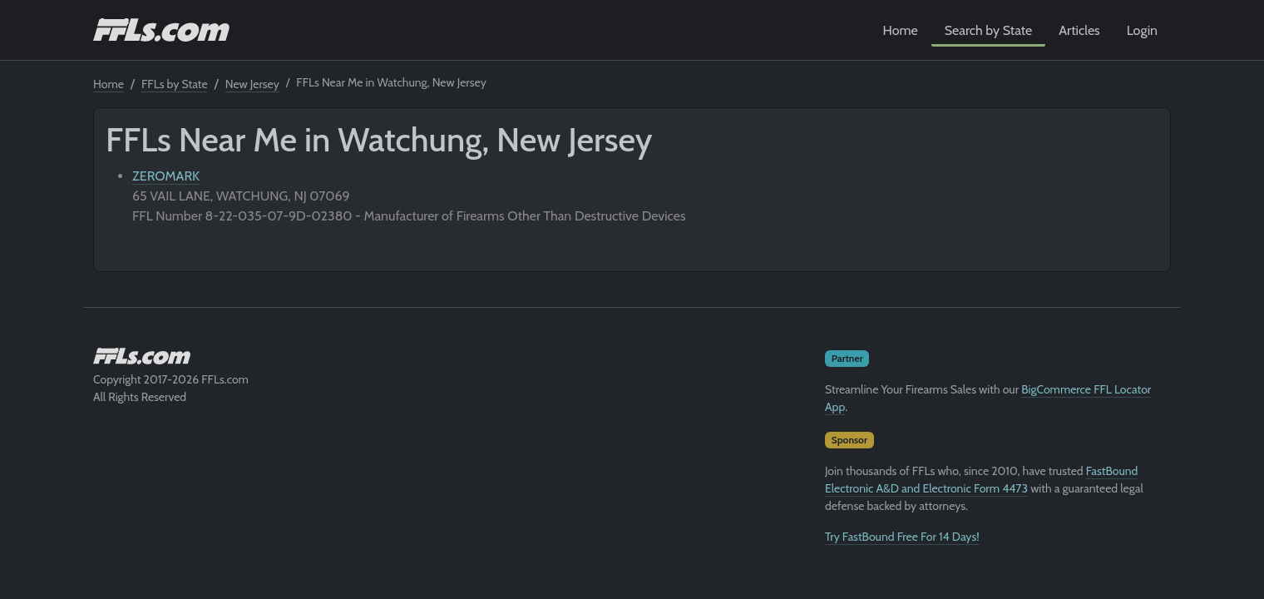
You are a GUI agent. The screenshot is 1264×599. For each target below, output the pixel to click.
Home (900, 30)
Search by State (989, 30)
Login (1142, 30)
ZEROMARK (166, 176)
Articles (1079, 30)
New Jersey (252, 84)
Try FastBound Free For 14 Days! (902, 536)
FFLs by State (174, 84)
